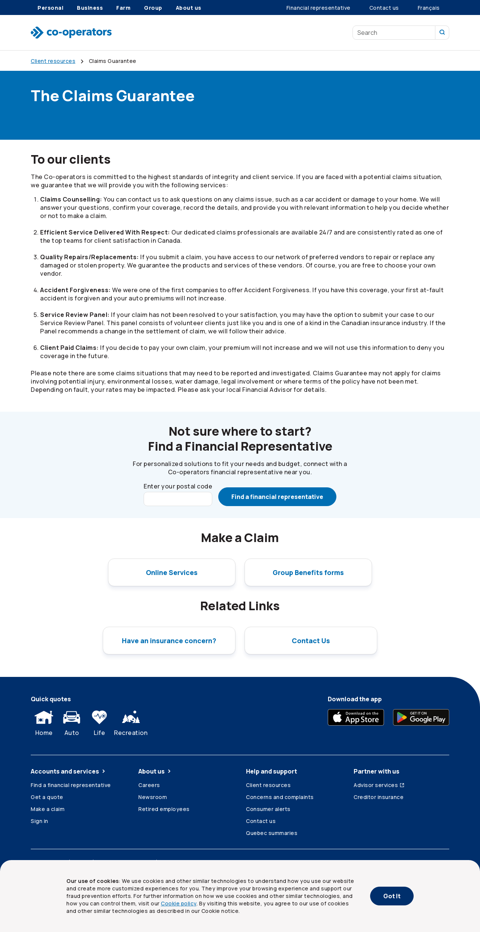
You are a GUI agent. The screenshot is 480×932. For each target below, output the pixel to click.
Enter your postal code (178, 486)
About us (155, 771)
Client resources (268, 785)
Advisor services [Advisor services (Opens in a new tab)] (379, 785)
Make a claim (47, 809)
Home (44, 721)
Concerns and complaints (280, 797)
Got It (391, 896)
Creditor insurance (379, 797)
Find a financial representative (277, 497)
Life (99, 721)
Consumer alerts (268, 809)
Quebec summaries (271, 832)
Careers (149, 785)
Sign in (39, 820)
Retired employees (164, 809)
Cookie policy (178, 903)
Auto (71, 721)
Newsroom (152, 797)
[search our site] (442, 32)
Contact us (261, 820)
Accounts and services (68, 771)
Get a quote (47, 797)
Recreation (130, 721)
